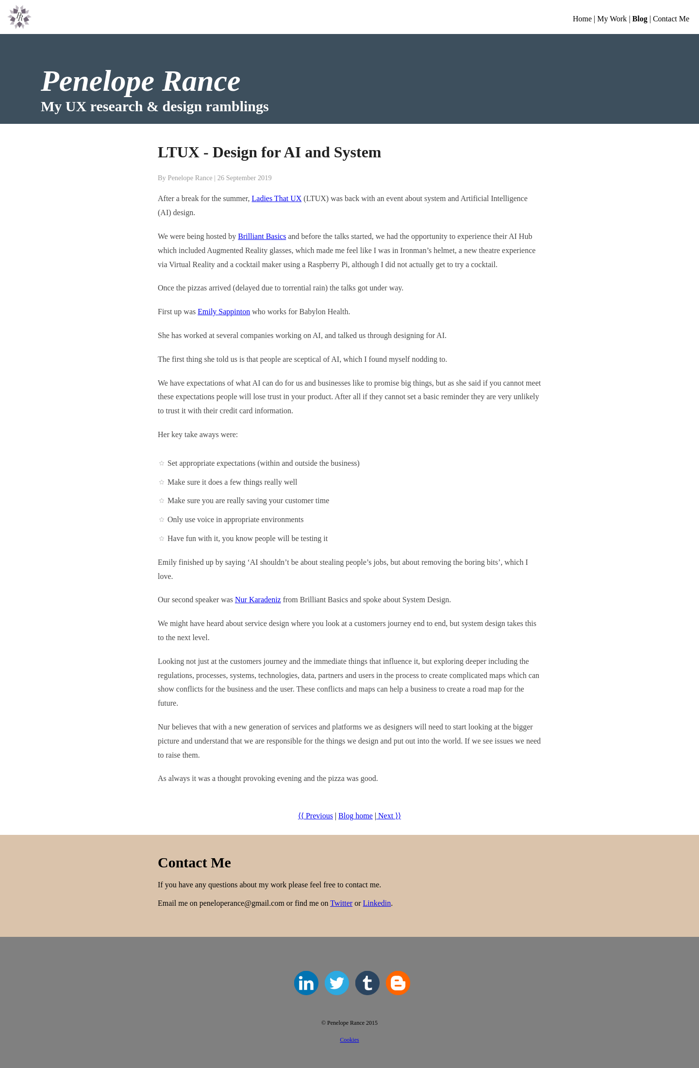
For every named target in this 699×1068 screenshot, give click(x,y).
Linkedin (377, 903)
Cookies (349, 1039)
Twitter (341, 903)
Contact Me (671, 19)
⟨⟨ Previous (315, 816)
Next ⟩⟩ (388, 816)
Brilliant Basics (262, 236)
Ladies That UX (277, 198)
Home (582, 19)
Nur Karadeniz (258, 599)
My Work (612, 19)
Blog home (355, 816)
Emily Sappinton (224, 311)
